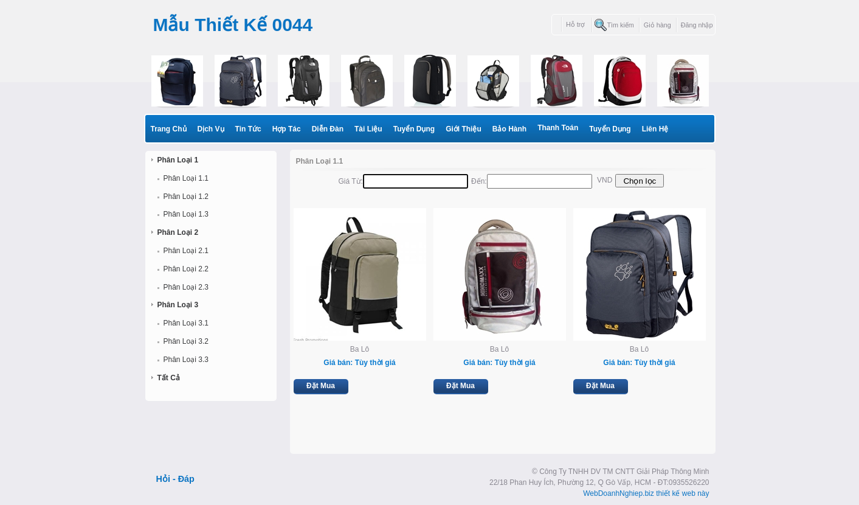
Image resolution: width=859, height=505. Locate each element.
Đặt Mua (320, 385)
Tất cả (168, 378)
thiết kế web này (682, 493)
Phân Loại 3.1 (186, 323)
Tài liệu (368, 129)
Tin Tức (248, 129)
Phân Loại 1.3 (186, 214)
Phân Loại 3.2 (186, 341)
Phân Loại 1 (178, 160)
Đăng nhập (697, 25)
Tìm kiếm (620, 25)
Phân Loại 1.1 (186, 178)
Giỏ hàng (657, 25)
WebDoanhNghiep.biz (618, 493)
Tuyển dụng (414, 129)
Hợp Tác (286, 129)
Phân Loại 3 (178, 305)
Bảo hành (509, 129)
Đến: (479, 181)
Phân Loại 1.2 (186, 196)
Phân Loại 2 (178, 232)
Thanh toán (557, 128)
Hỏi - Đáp (175, 479)
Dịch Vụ (211, 129)
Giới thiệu (463, 129)
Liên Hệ (655, 129)
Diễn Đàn (327, 129)
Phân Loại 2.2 (186, 269)
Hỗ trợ (576, 24)
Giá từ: (351, 181)
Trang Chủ (169, 129)
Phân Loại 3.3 (186, 359)
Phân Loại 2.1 (186, 250)
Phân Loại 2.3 (186, 287)
